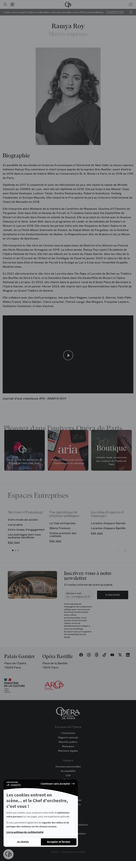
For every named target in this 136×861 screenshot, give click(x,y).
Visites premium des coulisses (62, 534)
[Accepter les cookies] (59, 841)
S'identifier (115, 12)
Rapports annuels (68, 737)
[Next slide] (125, 551)
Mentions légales (68, 751)
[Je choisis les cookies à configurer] (23, 841)
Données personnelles (68, 766)
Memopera (68, 746)
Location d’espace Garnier (108, 523)
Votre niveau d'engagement (26, 530)
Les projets (15, 525)
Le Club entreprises (62, 523)
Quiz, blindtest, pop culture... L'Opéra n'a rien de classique (68, 461)
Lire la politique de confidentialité (24, 832)
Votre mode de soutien (23, 520)
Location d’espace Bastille (108, 528)
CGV (68, 775)
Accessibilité (68, 771)
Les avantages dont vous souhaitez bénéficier (24, 536)
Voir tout (14, 542)
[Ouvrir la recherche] (4, 4)
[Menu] (130, 4)
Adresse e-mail (73, 593)
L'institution (68, 733)
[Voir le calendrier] (13, 4)
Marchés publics (68, 742)
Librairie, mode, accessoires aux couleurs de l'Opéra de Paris (111, 461)
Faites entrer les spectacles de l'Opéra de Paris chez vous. (24, 461)
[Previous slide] (118, 551)
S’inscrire (112, 595)
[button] (8, 854)
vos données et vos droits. (75, 636)
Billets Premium (59, 528)
